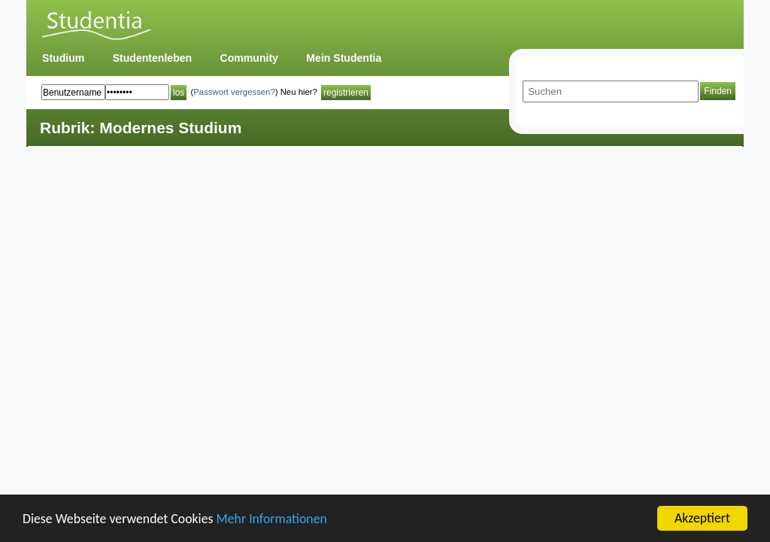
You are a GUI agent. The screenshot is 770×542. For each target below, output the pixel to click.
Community (249, 58)
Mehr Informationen (272, 518)
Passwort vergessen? (233, 91)
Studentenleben (152, 58)
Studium (63, 58)
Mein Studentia (343, 58)
